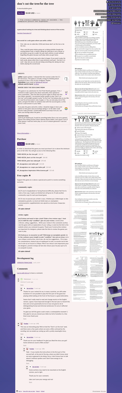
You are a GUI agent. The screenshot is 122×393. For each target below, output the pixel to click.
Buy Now (21, 13)
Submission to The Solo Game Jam (111, 17)
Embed (42, 391)
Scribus (36, 84)
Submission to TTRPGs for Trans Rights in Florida (107, 11)
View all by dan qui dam (29, 391)
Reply (22, 285)
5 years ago (35, 279)
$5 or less (103, 391)
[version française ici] (24, 33)
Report (38, 391)
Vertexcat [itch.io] (42, 83)
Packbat (26, 324)
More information (24, 134)
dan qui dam (30, 289)
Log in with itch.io (23, 273)
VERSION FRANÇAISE (24, 263)
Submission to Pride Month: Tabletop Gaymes (108, 14)
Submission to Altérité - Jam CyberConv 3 (109, 20)
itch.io (20, 391)
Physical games (96, 391)
